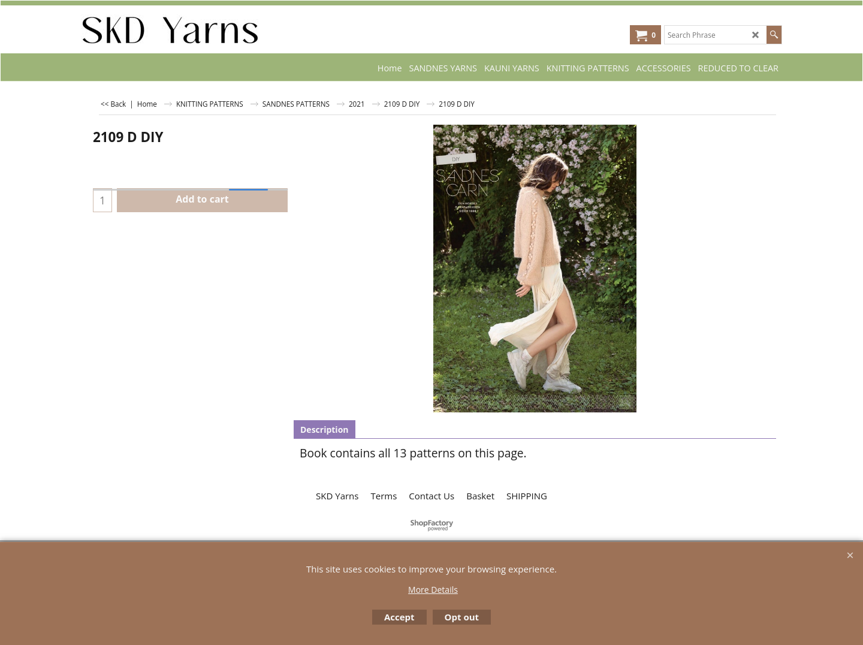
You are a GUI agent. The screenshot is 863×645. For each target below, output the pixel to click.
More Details (433, 589)
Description (324, 429)
